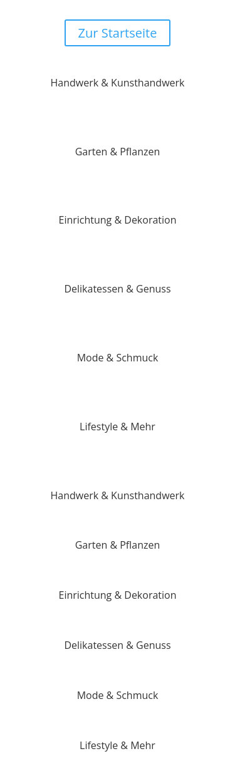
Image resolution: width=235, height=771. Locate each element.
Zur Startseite (117, 32)
